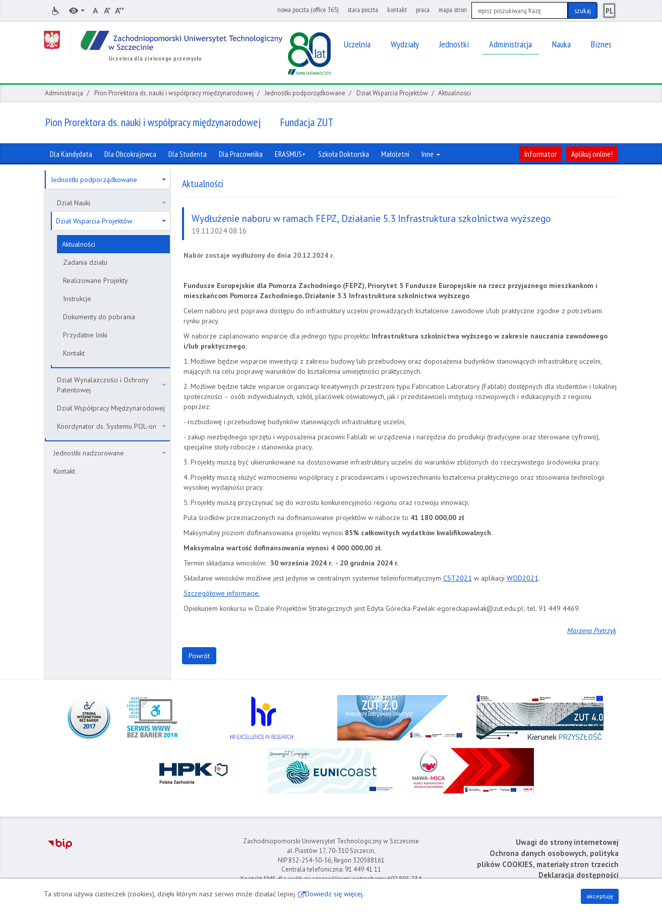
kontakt (397, 9)
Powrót (199, 655)
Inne (431, 154)
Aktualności (78, 244)
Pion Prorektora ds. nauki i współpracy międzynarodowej (174, 93)
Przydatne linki (85, 334)
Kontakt (74, 353)
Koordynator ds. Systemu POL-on (111, 426)
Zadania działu (85, 262)
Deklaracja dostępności (578, 875)
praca (423, 9)
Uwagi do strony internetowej (567, 842)
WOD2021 (522, 578)
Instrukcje (77, 298)
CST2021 (457, 578)
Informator (540, 154)
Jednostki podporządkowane (305, 93)
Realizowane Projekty (95, 280)
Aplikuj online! (592, 154)
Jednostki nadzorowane (109, 453)
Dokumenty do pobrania (99, 316)
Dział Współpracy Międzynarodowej (111, 408)
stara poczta (362, 9)
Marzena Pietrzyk (591, 630)
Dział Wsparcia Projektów (392, 93)
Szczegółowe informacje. (222, 593)
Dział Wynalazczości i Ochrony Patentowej (111, 384)
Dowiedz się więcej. (334, 893)
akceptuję (599, 896)
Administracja (64, 93)
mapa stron (453, 9)
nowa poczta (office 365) (307, 9)
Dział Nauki (111, 202)
